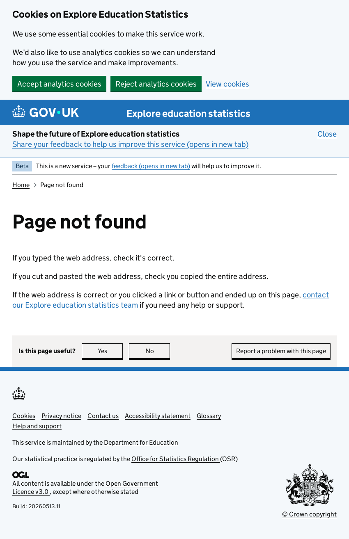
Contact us (103, 416)
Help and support (37, 426)
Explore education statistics (188, 113)
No (157, 351)
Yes (110, 351)
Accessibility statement (158, 416)
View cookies (227, 84)
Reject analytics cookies (156, 84)
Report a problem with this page (281, 351)
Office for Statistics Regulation (175, 459)
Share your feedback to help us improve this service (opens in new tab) (130, 144)
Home (21, 185)
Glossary (209, 416)
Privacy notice (61, 416)
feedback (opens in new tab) (151, 166)
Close (327, 134)
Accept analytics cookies (59, 84)
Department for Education (141, 442)
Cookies (23, 416)
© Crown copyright (309, 514)
